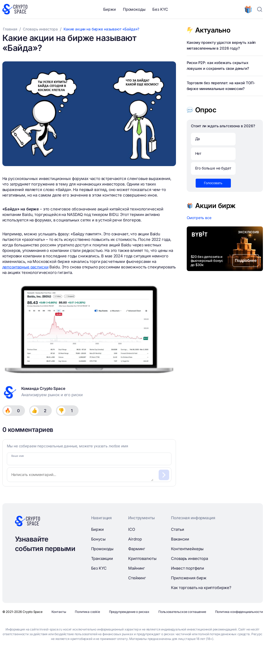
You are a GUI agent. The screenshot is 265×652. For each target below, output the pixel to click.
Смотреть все (199, 217)
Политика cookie (87, 612)
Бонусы (98, 539)
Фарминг (136, 548)
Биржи (109, 9)
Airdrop (135, 539)
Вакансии (180, 539)
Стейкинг (137, 577)
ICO (131, 529)
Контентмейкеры (187, 548)
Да (197, 138)
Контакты (58, 612)
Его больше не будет (213, 168)
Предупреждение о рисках (129, 612)
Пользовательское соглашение (182, 612)
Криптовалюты (142, 558)
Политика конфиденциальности (239, 612)
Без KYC (160, 9)
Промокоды (134, 9)
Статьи (177, 529)
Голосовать (213, 183)
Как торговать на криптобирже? (201, 587)
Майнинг (136, 568)
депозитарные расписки (25, 266)
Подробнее (246, 260)
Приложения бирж (188, 577)
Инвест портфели (187, 568)
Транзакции (102, 558)
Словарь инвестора (189, 558)
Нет (198, 153)
